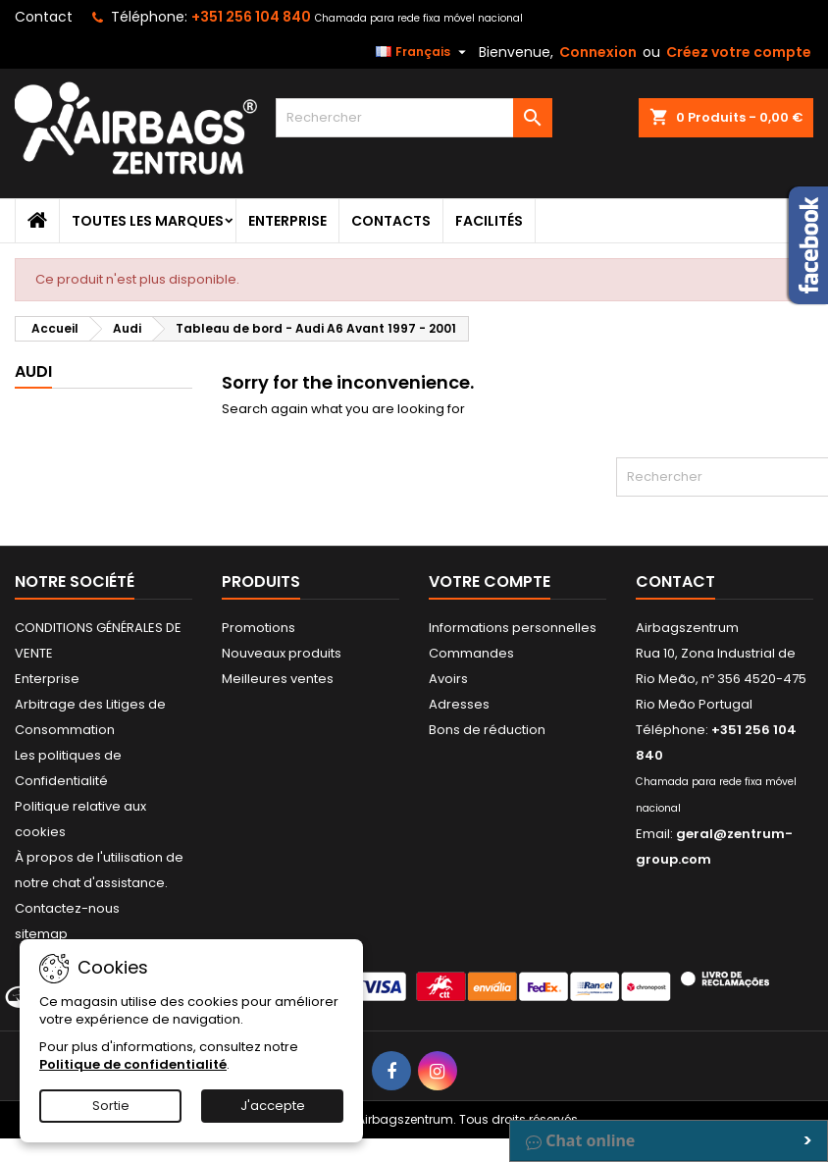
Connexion (598, 52)
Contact (44, 16)
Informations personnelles (512, 627)
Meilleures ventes (278, 678)
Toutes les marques (148, 221)
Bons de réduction (487, 729)
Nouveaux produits (281, 653)
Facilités (489, 221)
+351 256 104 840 (251, 16)
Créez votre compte (738, 52)
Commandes (471, 653)
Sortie (110, 1105)
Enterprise (287, 221)
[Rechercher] (413, 117)
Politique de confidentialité (133, 1064)
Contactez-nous (67, 908)
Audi (33, 371)
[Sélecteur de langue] (423, 52)
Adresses (459, 704)
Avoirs (448, 678)
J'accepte (272, 1105)
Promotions (258, 627)
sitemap (41, 933)
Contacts (391, 221)
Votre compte (489, 581)
